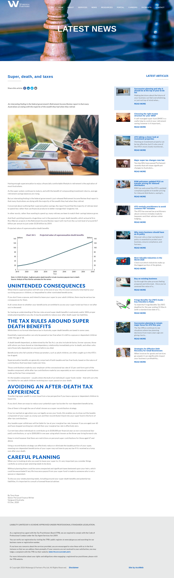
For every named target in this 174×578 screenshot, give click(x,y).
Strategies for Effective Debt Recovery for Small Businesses (148, 350)
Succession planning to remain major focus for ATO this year (148, 324)
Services (82, 7)
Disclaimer (74, 567)
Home (51, 7)
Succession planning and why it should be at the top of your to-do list (149, 91)
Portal (120, 7)
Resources (107, 7)
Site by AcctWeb (136, 567)
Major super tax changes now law (149, 160)
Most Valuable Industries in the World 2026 (148, 259)
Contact (160, 7)
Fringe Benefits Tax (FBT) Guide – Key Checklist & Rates (149, 301)
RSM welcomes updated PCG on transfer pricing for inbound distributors (148, 183)
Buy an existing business (145, 279)
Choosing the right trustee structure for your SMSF (146, 115)
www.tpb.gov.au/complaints (60, 552)
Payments (146, 7)
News (94, 7)
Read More (140, 104)
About (70, 7)
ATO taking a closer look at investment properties (146, 138)
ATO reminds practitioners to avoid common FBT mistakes (150, 208)
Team (60, 7)
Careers (132, 7)
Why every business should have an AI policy (149, 233)
